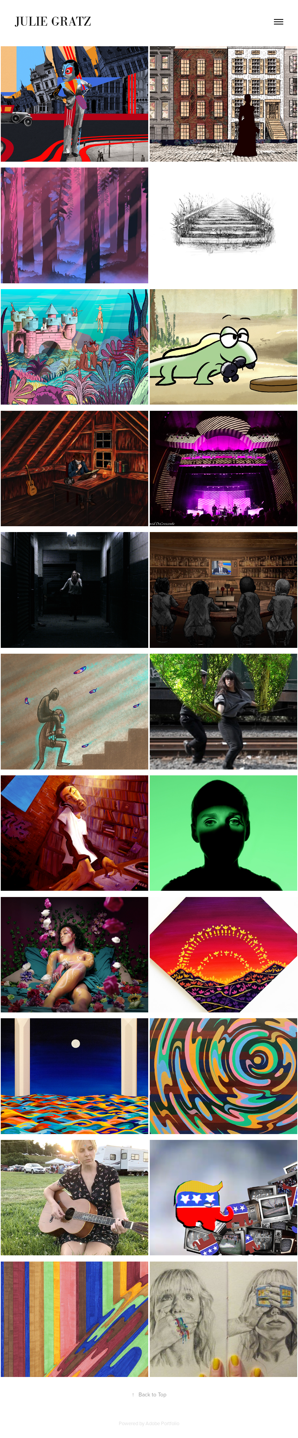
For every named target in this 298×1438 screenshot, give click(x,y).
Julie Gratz (53, 21)
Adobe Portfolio (162, 1423)
